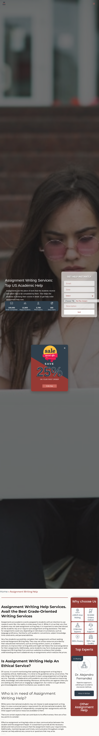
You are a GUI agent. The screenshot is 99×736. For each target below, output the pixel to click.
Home (4, 591)
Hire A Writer (84, 693)
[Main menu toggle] (94, 3)
